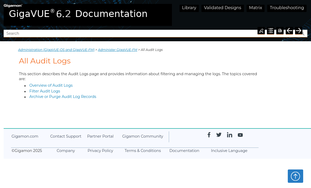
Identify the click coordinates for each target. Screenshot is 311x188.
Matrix (255, 7)
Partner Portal (100, 136)
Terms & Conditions (143, 150)
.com (24, 136)
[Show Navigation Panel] (304, 15)
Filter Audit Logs (44, 91)
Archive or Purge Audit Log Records (62, 96)
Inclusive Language (229, 150)
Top (295, 176)
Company (66, 150)
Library (189, 7)
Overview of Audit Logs (51, 85)
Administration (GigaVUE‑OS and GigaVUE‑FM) (56, 50)
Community (142, 136)
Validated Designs (222, 7)
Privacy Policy (100, 150)
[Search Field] (155, 33)
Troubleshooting (287, 7)
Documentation (184, 150)
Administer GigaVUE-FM (117, 50)
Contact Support (65, 136)
